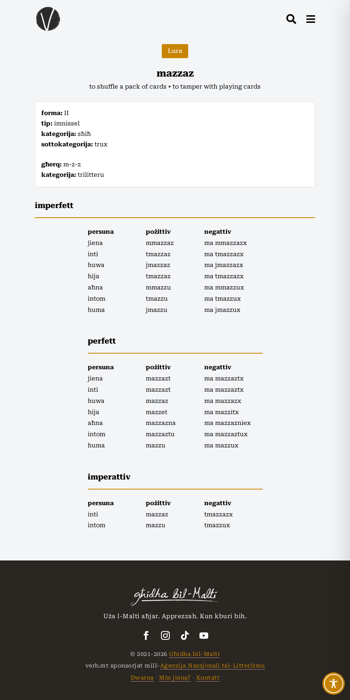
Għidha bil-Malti (194, 654)
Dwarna (142, 677)
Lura (175, 51)
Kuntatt (208, 677)
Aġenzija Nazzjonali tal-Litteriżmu (212, 665)
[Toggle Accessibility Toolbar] (333, 683)
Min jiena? (175, 677)
